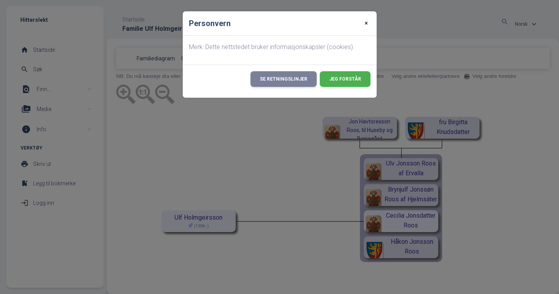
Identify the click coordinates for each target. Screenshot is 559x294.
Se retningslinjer (283, 79)
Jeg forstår (345, 79)
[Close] (366, 23)
